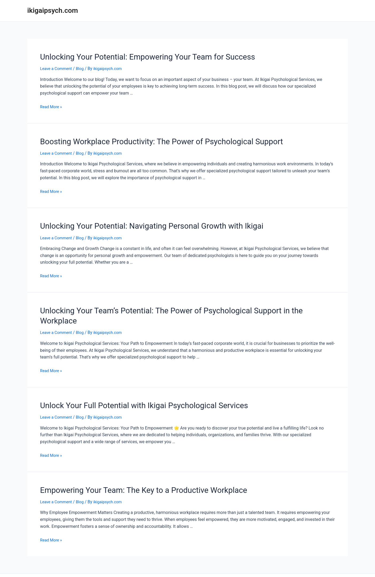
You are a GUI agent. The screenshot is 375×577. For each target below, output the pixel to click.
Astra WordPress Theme (233, 566)
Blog (82, 67)
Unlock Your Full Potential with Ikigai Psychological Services (132, 389)
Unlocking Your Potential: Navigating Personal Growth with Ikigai (139, 223)
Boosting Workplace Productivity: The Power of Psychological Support (147, 139)
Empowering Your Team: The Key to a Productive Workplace (132, 473)
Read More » (52, 105)
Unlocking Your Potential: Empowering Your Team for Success (135, 56)
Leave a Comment (57, 67)
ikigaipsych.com (52, 10)
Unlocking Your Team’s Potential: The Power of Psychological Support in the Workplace (173, 306)
